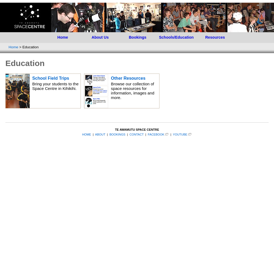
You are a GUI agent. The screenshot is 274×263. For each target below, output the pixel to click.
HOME (86, 134)
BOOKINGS (117, 134)
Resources (215, 37)
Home (62, 37)
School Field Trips (50, 78)
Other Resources (128, 78)
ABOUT (100, 134)
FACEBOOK (156, 134)
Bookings (137, 37)
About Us (100, 37)
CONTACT (137, 134)
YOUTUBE (180, 134)
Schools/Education (176, 37)
